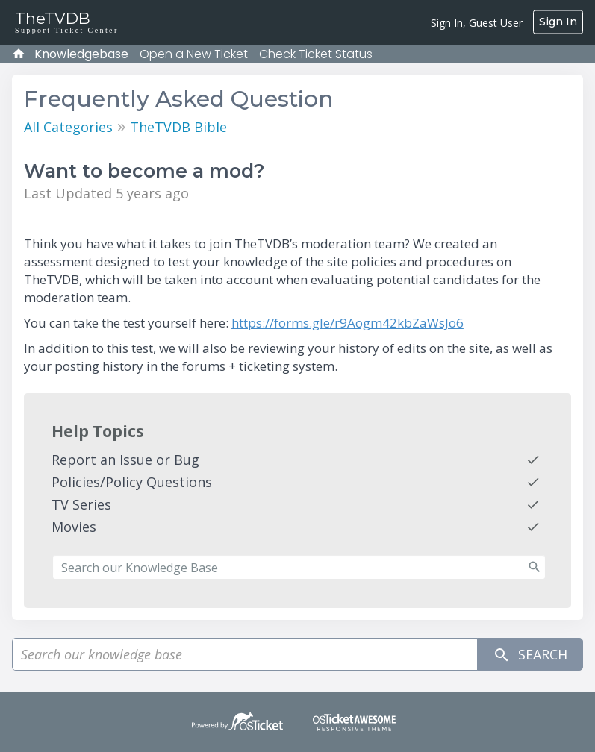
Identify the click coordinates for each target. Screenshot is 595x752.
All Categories (68, 127)
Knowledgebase (81, 54)
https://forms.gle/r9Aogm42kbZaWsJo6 (347, 322)
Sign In (558, 21)
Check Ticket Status (316, 54)
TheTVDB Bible (178, 127)
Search (530, 654)
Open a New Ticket (194, 54)
